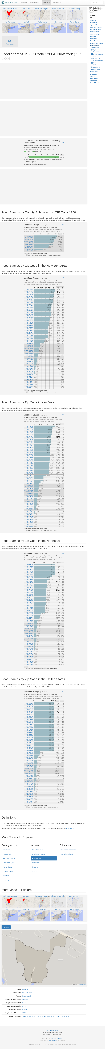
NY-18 (24, 1003)
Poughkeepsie (26, 996)
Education (56, 2)
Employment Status (38, 854)
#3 (63, 278)
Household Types (8, 863)
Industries (35, 867)
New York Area (27, 992)
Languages (6, 880)
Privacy (57, 1030)
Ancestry (6, 875)
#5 (63, 553)
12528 (34, 1016)
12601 (68, 1016)
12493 (24, 1016)
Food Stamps (36, 858)
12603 (24, 1013)
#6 (63, 691)
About (47, 1030)
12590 (63, 1016)
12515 (29, 1016)
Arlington (25, 999)
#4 (63, 414)
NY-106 (24, 1009)
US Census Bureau (56, 1038)
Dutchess (25, 989)
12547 (53, 1016)
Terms (52, 1030)
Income (46, 2)
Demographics (35, 2)
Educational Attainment (68, 850)
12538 (39, 1016)
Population (6, 850)
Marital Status (7, 867)
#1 (63, 142)
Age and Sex (7, 854)
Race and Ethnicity (9, 858)
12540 (44, 1016)
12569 (58, 1016)
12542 (48, 1016)
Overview (24, 2)
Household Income (38, 850)
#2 (63, 224)
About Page (70, 828)
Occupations (36, 863)
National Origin (8, 871)
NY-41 (24, 1006)
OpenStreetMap (52, 1040)
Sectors (34, 871)
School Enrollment (67, 854)
